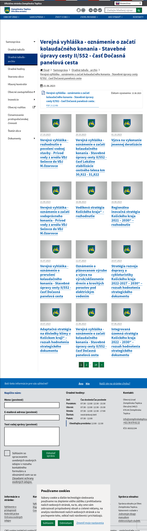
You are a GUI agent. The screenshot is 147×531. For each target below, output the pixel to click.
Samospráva (13, 41)
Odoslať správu (50, 454)
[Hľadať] (139, 10)
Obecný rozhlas (21, 107)
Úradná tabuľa (16, 49)
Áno (81, 383)
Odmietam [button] (66, 523)
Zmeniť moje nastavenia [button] (90, 523)
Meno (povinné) (13, 399)
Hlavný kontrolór (17, 84)
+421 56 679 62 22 (131, 422)
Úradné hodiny (16, 69)
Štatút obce (14, 130)
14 (95, 364)
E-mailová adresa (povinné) (20, 412)
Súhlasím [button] (48, 523)
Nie (88, 383)
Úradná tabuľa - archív (17, 59)
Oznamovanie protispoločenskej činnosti (18, 119)
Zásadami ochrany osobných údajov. (23, 480)
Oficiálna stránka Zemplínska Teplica (24, 3)
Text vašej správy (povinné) (20, 424)
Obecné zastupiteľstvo (20, 92)
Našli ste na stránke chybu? (114, 383)
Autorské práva (11, 513)
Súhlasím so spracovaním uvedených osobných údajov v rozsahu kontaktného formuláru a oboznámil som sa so (24, 467)
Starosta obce (16, 76)
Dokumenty (14, 138)
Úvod (44, 70)
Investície (13, 99)
